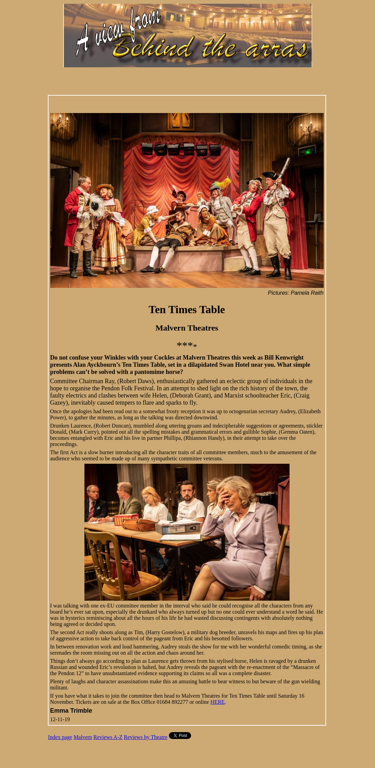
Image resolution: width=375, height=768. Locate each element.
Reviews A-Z (107, 737)
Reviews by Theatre (146, 737)
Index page (60, 737)
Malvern (82, 737)
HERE (217, 702)
